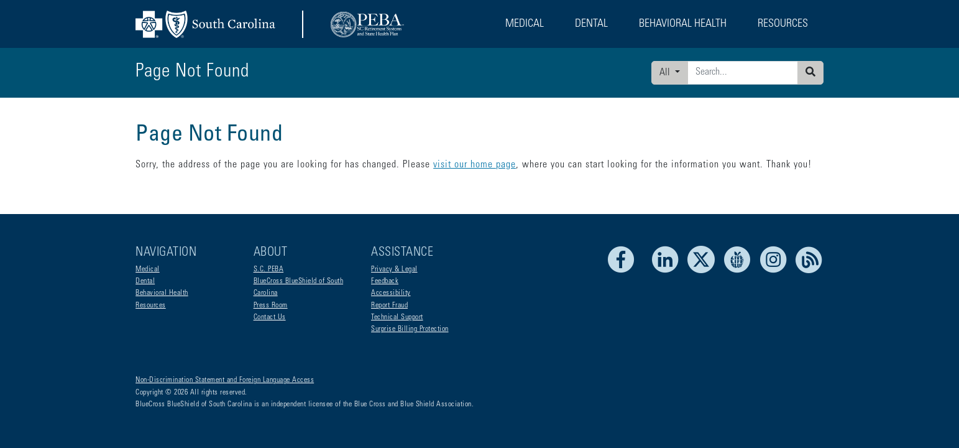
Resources (150, 305)
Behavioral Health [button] (683, 24)
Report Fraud (389, 305)
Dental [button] (591, 24)
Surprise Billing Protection (410, 329)
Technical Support (397, 317)
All (665, 73)
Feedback (384, 281)
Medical (147, 269)
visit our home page (474, 165)
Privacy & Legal (394, 269)
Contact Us (270, 317)
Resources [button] (783, 24)
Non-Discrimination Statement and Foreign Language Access (224, 380)
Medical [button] (524, 24)
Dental (145, 281)
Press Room (271, 305)
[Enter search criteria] (742, 73)
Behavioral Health (161, 293)
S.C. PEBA (269, 269)
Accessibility (391, 293)
